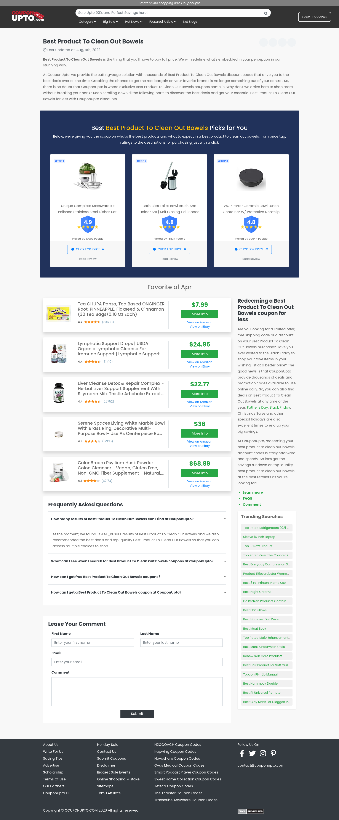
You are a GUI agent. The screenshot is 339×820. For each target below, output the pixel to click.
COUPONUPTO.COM (81, 810)
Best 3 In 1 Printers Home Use (264, 583)
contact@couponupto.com (261, 765)
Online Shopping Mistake (118, 779)
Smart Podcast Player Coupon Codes (186, 772)
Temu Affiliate (109, 793)
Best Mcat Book (254, 628)
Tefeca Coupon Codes (173, 786)
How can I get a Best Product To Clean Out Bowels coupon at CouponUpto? (116, 592)
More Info (200, 314)
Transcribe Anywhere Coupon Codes (185, 800)
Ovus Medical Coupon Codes (179, 765)
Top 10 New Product (257, 546)
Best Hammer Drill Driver (261, 619)
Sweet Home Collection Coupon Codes (187, 779)
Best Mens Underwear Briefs (264, 647)
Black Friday (280, 407)
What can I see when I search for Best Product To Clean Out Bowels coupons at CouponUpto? (132, 561)
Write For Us (53, 751)
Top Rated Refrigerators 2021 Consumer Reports (279, 528)
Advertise (51, 765)
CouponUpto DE (56, 793)
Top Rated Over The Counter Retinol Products (277, 555)
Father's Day (257, 407)
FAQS (247, 498)
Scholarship (53, 772)
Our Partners (53, 786)
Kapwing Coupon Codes (175, 751)
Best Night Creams (257, 592)
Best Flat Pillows (255, 610)
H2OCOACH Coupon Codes (177, 744)
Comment (60, 672)
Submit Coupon (314, 17)
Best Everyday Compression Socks (269, 564)
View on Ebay (200, 326)
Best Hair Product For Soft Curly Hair (269, 665)
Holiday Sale (107, 744)
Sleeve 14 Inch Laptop (259, 537)
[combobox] (173, 13)
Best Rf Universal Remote (261, 692)
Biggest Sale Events (113, 772)
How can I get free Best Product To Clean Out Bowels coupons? (105, 576)
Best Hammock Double (260, 683)
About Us (50, 744)
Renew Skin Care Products (262, 656)
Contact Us (106, 751)
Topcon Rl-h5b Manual (260, 674)
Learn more (253, 492)
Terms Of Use (54, 779)
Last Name (149, 633)
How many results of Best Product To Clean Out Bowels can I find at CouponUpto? (122, 519)
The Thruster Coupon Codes (178, 793)
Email (56, 653)
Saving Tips (52, 758)
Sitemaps (105, 786)
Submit (137, 713)
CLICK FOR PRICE (87, 249)
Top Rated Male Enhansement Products (272, 637)
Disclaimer (106, 765)
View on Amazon (199, 322)
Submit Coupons (111, 758)
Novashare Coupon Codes (177, 758)
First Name (61, 633)
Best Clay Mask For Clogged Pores (268, 702)
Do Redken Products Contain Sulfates (271, 601)
